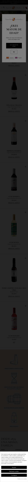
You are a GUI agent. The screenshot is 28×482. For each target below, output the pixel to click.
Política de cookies (22, 479)
